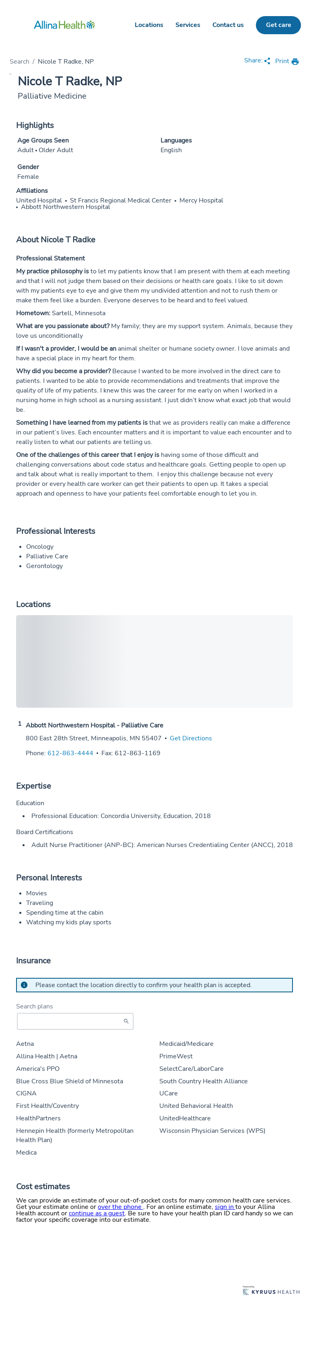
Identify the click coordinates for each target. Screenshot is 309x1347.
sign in (225, 1206)
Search (19, 61)
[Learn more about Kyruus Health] (271, 1291)
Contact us (228, 25)
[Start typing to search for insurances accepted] (75, 1021)
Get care (278, 25)
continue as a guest (97, 1213)
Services (187, 25)
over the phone (120, 1206)
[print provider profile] (287, 62)
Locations (149, 25)
